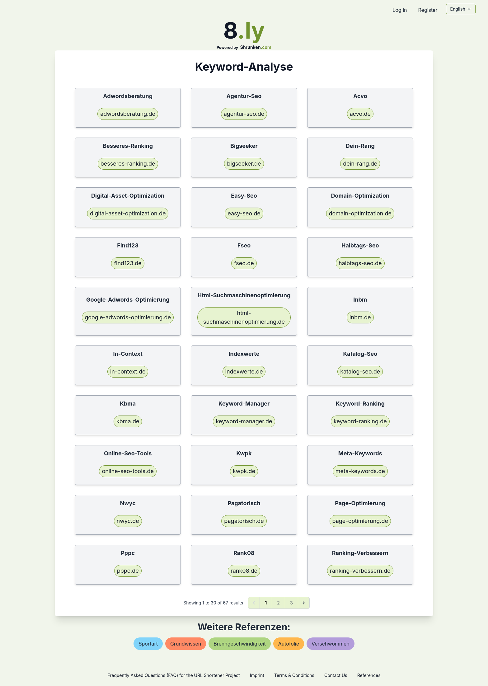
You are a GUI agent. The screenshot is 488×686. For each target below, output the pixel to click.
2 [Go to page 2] (278, 602)
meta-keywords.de (360, 471)
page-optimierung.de (360, 521)
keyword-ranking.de (360, 421)
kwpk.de (244, 471)
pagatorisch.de (244, 521)
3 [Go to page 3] (291, 602)
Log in (399, 10)
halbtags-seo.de (360, 263)
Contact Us (335, 675)
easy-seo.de (244, 213)
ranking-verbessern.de (360, 570)
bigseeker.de (244, 163)
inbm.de (360, 317)
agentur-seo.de (244, 113)
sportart (148, 644)
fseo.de (244, 263)
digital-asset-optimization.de (128, 213)
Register (427, 10)
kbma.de (127, 421)
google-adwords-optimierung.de (128, 317)
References (369, 675)
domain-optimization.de (360, 213)
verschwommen (331, 644)
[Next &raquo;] (304, 603)
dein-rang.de (360, 163)
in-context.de (128, 371)
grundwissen (185, 644)
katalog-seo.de (360, 371)
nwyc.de (128, 521)
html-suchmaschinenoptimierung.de (244, 317)
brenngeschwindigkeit (239, 644)
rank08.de (244, 570)
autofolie (288, 644)
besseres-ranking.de (128, 163)
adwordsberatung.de (127, 113)
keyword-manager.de (244, 421)
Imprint (257, 675)
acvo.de (360, 113)
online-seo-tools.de (127, 471)
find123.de (127, 263)
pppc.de (128, 570)
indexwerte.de (244, 371)
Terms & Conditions (294, 675)
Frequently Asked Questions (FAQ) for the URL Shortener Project (173, 675)
